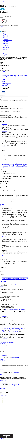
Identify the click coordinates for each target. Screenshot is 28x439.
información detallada (2, 71)
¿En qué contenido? (6, 16)
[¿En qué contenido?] (8, 16)
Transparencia (4, 55)
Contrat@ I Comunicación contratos (7, 40)
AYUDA (3, 1)
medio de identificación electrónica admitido (14, 356)
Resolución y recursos (4, 85)
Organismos (3, 81)
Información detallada (4, 124)
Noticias (4, 53)
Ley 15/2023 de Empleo (6, 54)
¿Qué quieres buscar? (6, 15)
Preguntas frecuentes (5, 43)
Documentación (2, 205)
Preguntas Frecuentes (5, 37)
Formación (4, 34)
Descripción (3, 79)
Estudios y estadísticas (5, 50)
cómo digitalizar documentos (15, 284)
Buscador (1, 26)
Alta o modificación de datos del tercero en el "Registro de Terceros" (10, 84)
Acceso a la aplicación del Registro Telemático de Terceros (7, 342)
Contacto (1, 27)
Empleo (4, 33)
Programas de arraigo (5, 35)
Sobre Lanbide (5, 49)
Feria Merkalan (5, 51)
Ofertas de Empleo (5, 39)
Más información (2, 258)
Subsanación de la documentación (5, 354)
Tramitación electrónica (4, 282)
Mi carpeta (1, 286)
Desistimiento (2, 369)
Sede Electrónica (2, 204)
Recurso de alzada (3, 281)
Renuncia (1, 381)
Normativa (3, 80)
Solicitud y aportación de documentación (6, 83)
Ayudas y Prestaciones (5, 36)
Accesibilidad (3, 431)
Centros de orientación (5, 45)
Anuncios (4, 52)
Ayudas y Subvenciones (6, 47)
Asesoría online (5, 42)
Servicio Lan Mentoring (6, 41)
